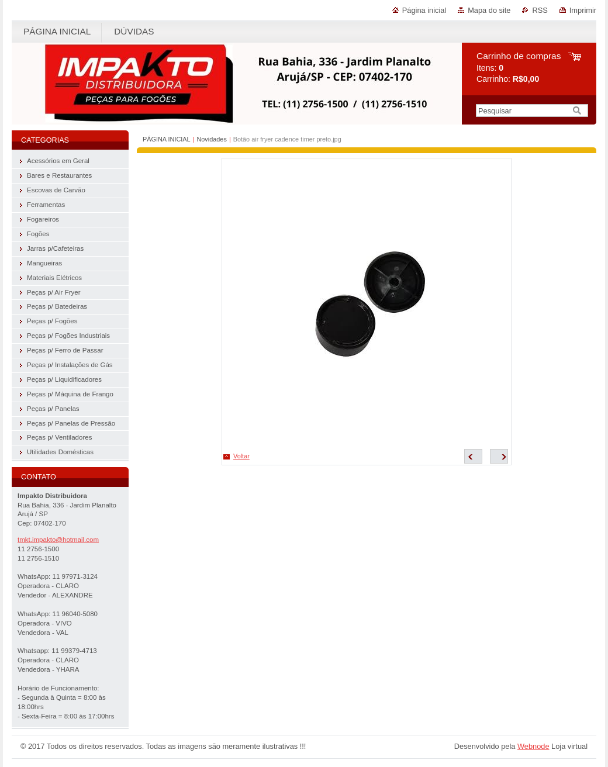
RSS (539, 10)
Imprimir (582, 10)
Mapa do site (489, 10)
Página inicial (424, 10)
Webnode (533, 746)
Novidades (211, 139)
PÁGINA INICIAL (167, 139)
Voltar (241, 455)
